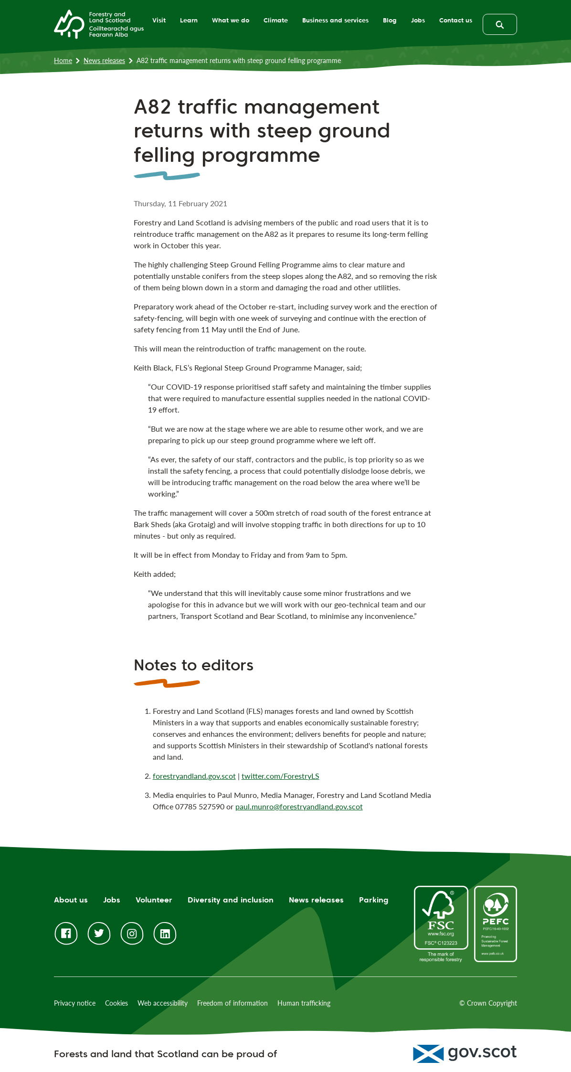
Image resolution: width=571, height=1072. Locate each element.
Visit (154, 20)
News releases (104, 60)
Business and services (331, 20)
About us (71, 899)
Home (63, 60)
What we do (226, 20)
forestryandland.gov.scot (194, 775)
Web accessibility (162, 1003)
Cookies (116, 1003)
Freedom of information (232, 1003)
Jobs (414, 20)
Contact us (451, 20)
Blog (385, 20)
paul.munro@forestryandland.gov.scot (299, 806)
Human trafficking (303, 1003)
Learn (184, 20)
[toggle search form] (500, 24)
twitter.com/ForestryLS (280, 775)
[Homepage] (99, 23)
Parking (374, 899)
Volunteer (154, 899)
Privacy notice (74, 1003)
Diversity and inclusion (231, 899)
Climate (271, 20)
